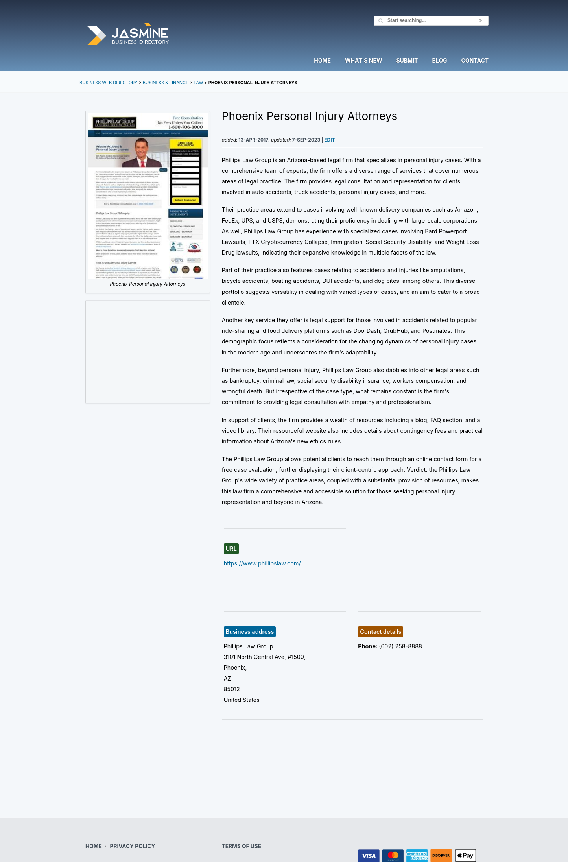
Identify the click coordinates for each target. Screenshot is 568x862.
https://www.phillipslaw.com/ (262, 563)
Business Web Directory (108, 82)
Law (198, 82)
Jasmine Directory (128, 35)
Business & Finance (165, 82)
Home (322, 61)
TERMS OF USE (241, 846)
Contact (475, 61)
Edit (329, 140)
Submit (407, 61)
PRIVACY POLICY (132, 846)
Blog (439, 61)
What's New (363, 61)
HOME (93, 846)
